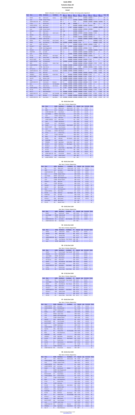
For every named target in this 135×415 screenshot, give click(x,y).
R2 (68, 14)
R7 (94, 14)
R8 (99, 14)
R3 (73, 14)
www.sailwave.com (67, 412)
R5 (84, 14)
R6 (89, 14)
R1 (63, 14)
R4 (79, 14)
